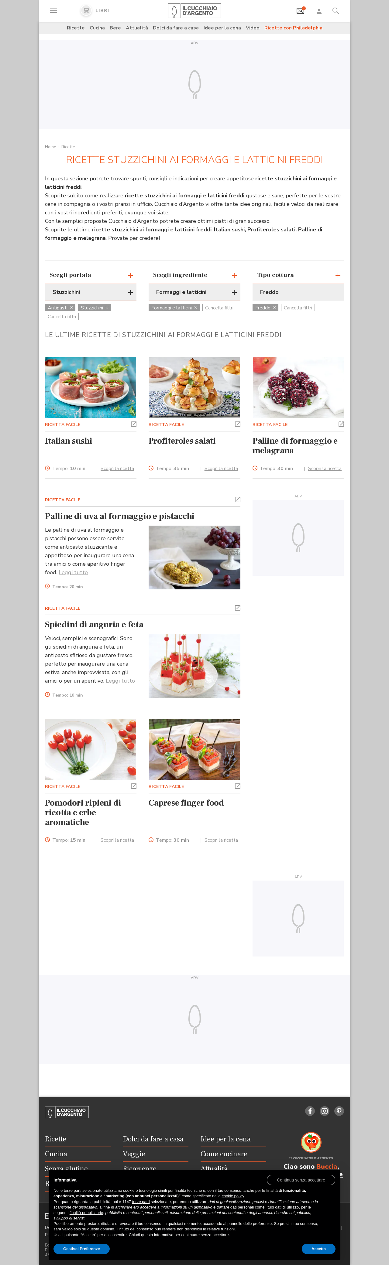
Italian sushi (68, 440)
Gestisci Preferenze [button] (81, 1248)
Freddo (265, 308)
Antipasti (60, 308)
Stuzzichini (94, 308)
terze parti (141, 1201)
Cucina (97, 28)
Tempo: (68, 468)
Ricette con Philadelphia (293, 28)
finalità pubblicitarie (86, 1212)
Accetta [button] (319, 1248)
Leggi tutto (73, 572)
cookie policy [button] (233, 1196)
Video (253, 28)
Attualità (137, 28)
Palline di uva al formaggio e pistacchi (119, 516)
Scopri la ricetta (117, 468)
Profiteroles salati (182, 440)
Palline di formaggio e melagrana (295, 445)
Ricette (76, 28)
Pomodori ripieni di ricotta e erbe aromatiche (83, 812)
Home (50, 147)
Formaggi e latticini (174, 308)
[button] (133, 423)
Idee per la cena (222, 28)
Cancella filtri (62, 316)
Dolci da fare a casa (176, 28)
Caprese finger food (186, 802)
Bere (115, 28)
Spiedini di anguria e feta (94, 624)
